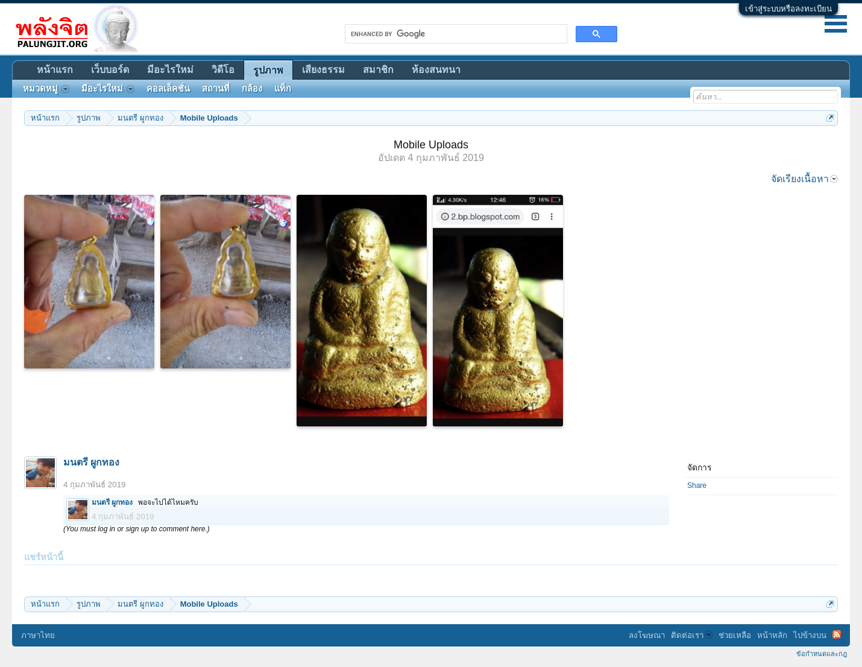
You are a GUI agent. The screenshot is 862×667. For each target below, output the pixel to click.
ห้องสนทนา (436, 70)
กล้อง (252, 88)
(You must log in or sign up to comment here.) (136, 529)
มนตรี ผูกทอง (91, 462)
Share (696, 485)
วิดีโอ (223, 70)
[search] (455, 33)
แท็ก (282, 88)
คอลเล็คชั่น (168, 88)
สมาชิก (378, 70)
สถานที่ (216, 88)
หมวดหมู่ (46, 88)
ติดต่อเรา (692, 635)
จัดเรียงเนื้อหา (804, 179)
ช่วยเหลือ (735, 635)
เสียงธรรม (323, 70)
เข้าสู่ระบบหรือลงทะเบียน (788, 8)
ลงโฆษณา (647, 635)
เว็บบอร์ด (110, 70)
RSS (836, 634)
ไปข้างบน (809, 635)
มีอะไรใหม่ (170, 70)
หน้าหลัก (772, 635)
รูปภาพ (268, 70)
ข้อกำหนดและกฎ (821, 653)
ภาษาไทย (38, 635)
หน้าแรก (55, 70)
